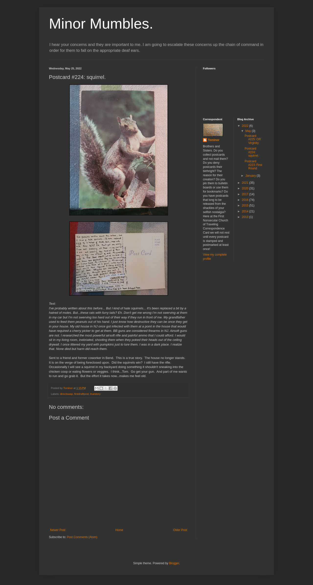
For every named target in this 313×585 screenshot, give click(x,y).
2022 (245, 126)
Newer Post (57, 530)
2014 (245, 211)
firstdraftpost (81, 393)
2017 (245, 194)
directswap (66, 393)
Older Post (180, 530)
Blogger (174, 563)
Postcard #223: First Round (253, 165)
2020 (245, 188)
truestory (95, 393)
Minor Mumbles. (101, 23)
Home (119, 530)
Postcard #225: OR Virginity (253, 139)
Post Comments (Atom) (82, 537)
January (251, 175)
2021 (245, 182)
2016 (245, 200)
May (248, 131)
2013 (245, 217)
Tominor (213, 140)
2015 (245, 205)
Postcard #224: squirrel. (252, 152)
